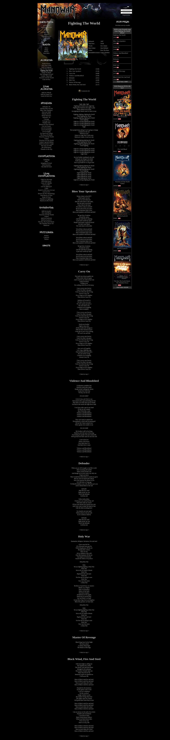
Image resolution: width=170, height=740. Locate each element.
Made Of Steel (46, 197)
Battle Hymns (46, 63)
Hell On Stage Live (46, 94)
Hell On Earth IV (46, 220)
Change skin (46, 38)
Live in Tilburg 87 (46, 186)
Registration (126, 15)
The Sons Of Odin (46, 145)
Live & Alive (46, 185)
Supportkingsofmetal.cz (46, 35)
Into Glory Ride (46, 65)
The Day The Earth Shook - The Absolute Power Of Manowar (46, 223)
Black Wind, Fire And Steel (77, 84)
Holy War (72, 80)
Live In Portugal (46, 130)
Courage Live (46, 121)
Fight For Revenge (46, 179)
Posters (46, 235)
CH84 (46, 188)
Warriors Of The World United (46, 137)
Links (46, 31)
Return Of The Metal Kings (46, 193)
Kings (46, 50)
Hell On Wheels (46, 92)
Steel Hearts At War (46, 195)
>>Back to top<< (84, 185)
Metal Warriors (46, 115)
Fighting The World (46, 71)
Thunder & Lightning (46, 199)
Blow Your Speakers (46, 110)
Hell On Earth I (46, 211)
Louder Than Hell (46, 76)
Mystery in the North (46, 201)
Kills (46, 161)
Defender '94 (46, 117)
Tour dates (46, 53)
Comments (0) (84, 91)
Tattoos (46, 239)
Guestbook (46, 25)
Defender (71, 78)
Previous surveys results (122, 25)
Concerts (46, 237)
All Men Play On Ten (46, 108)
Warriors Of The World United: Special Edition (46, 141)
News (46, 48)
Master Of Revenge (75, 82)
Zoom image (82, 59)
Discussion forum (46, 27)
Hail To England (46, 67)
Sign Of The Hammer (46, 69)
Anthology (46, 160)
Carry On (72, 73)
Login (125, 7)
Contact (46, 29)
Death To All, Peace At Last (46, 190)
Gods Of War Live (46, 96)
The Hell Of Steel (46, 167)
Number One (46, 123)
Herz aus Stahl (46, 112)
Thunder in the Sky (46, 149)
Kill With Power (46, 181)
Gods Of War (46, 79)
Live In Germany (46, 128)
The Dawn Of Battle (46, 135)
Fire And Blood (46, 213)
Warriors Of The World (46, 78)
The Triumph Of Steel (46, 74)
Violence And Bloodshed (76, 75)
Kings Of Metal (46, 72)
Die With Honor (46, 147)
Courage (46, 119)
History (46, 51)
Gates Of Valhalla (46, 183)
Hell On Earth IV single (46, 144)
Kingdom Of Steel (46, 163)
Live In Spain (46, 131)
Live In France (46, 126)
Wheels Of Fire (46, 114)
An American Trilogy (46, 133)
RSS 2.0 (46, 32)
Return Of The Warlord (46, 124)
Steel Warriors (46, 165)
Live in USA (46, 192)
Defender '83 (46, 107)
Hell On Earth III (46, 218)
